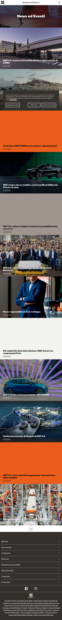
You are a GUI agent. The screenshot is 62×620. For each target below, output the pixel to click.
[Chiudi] (56, 93)
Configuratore (6, 553)
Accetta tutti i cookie (49, 105)
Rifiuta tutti (34, 105)
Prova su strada (6, 547)
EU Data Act (5, 559)
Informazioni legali (7, 570)
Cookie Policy (5, 576)
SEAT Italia (4, 541)
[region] (31, 100)
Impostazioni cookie (13, 105)
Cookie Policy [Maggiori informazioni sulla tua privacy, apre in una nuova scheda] (13, 99)
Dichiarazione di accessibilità (10, 565)
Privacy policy (5, 582)
